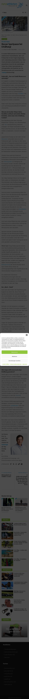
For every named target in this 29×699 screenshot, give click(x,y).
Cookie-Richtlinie (5, 364)
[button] (26, 335)
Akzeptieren (14, 352)
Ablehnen (14, 356)
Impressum (24, 364)
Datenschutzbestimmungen (15, 364)
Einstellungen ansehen (14, 360)
